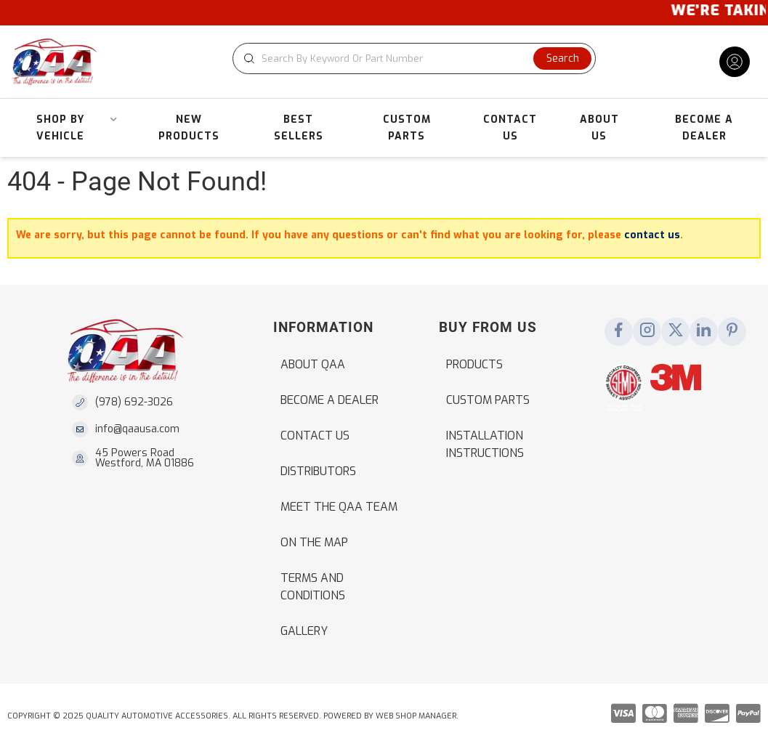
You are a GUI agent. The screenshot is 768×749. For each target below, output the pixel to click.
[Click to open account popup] (734, 61)
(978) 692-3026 (134, 402)
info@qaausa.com (137, 429)
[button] (414, 58)
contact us (652, 235)
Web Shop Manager (416, 715)
